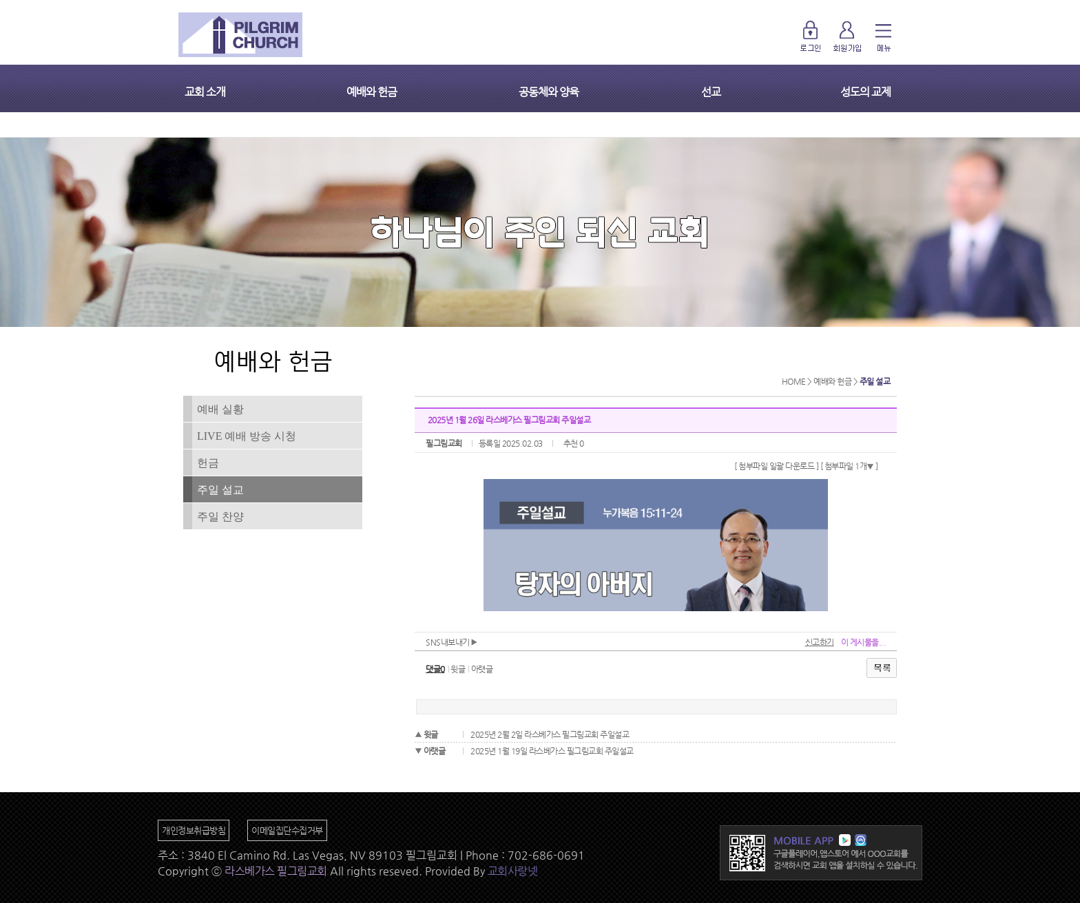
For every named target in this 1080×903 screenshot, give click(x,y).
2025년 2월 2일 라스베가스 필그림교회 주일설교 (549, 734)
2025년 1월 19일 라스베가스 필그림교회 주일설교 (552, 751)
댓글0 (435, 669)
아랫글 (482, 669)
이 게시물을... (863, 642)
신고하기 (819, 642)
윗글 (457, 669)
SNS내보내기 (451, 642)
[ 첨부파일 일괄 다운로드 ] (776, 466)
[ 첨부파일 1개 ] (849, 466)
